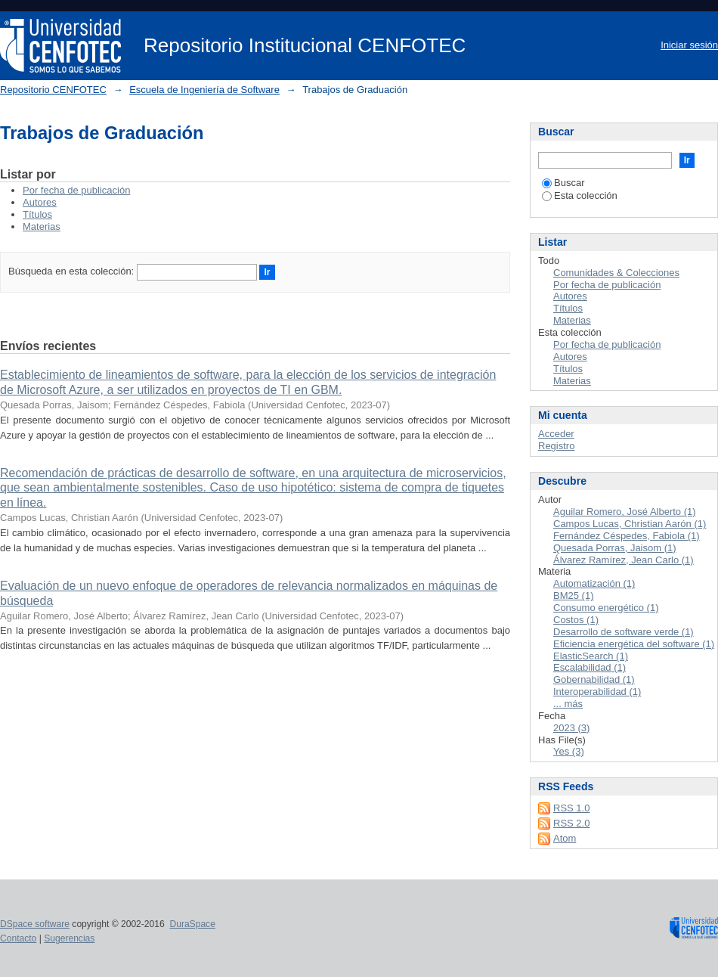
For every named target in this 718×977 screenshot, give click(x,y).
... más (568, 703)
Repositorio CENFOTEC (53, 89)
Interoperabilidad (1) (597, 691)
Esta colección (579, 195)
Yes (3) (568, 751)
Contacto (18, 938)
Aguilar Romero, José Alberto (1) (624, 511)
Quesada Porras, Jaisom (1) (614, 548)
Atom (564, 838)
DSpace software (35, 924)
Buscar (563, 182)
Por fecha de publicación (76, 190)
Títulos (37, 214)
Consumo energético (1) (605, 607)
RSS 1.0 (571, 808)
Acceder (556, 433)
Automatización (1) (594, 583)
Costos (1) (576, 619)
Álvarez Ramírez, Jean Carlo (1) (623, 560)
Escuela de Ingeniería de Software (204, 89)
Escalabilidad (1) (589, 667)
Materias (41, 226)
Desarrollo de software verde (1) (623, 631)
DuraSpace (192, 924)
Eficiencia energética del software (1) (633, 644)
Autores (40, 202)
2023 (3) (571, 728)
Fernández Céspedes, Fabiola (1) (626, 535)
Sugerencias (69, 938)
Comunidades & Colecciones (616, 272)
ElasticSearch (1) (590, 656)
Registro (556, 445)
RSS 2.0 (571, 823)
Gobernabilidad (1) (594, 679)
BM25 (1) (573, 595)
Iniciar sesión (689, 45)
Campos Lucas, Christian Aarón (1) (629, 523)
